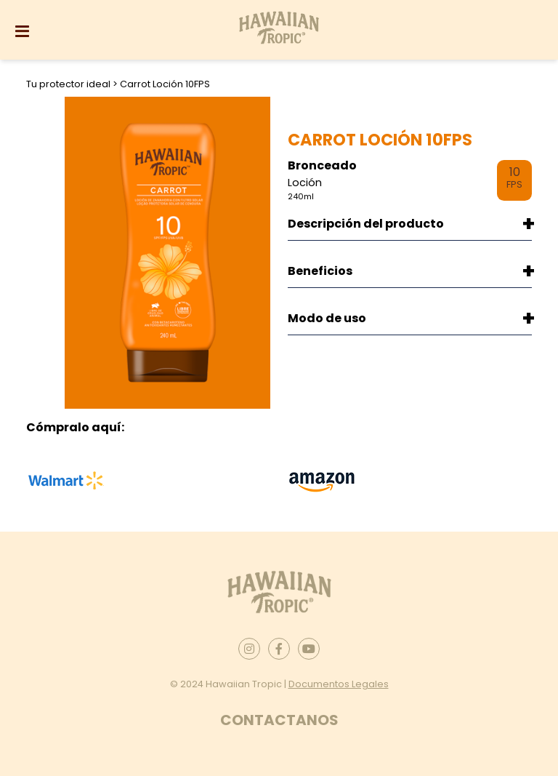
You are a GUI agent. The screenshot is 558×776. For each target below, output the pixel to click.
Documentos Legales (338, 684)
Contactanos (279, 720)
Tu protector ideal (69, 84)
